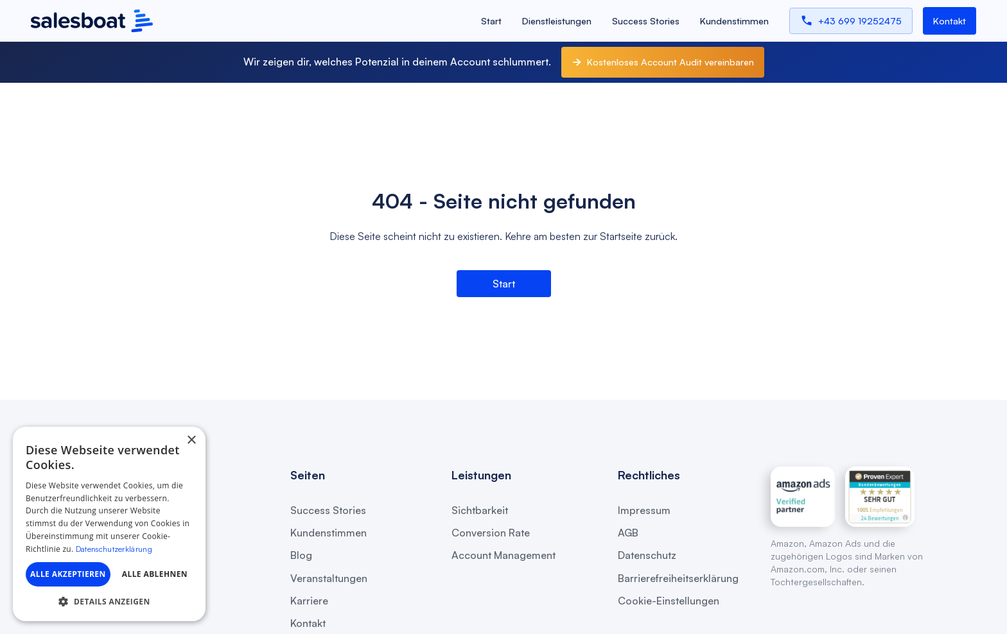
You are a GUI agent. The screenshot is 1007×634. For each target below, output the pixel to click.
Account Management (503, 555)
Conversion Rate (490, 533)
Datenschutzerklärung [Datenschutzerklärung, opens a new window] (114, 549)
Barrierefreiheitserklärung (678, 578)
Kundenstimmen (734, 20)
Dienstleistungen (556, 20)
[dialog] (109, 524)
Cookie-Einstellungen (668, 601)
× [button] (191, 440)
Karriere (309, 601)
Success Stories (645, 20)
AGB (628, 533)
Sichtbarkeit (479, 510)
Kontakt (308, 623)
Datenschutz (647, 555)
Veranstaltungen (328, 578)
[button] (109, 601)
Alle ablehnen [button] (155, 574)
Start (491, 20)
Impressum (644, 510)
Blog (301, 555)
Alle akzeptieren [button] (68, 574)
